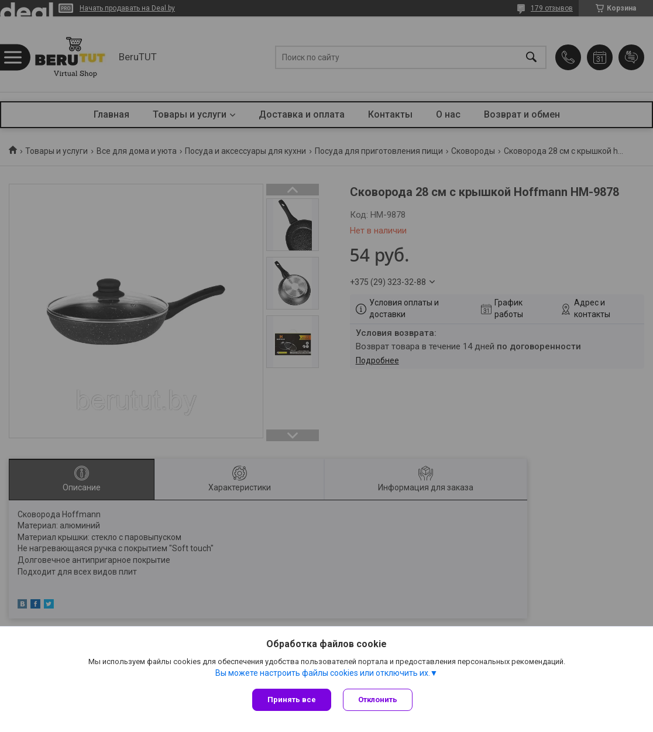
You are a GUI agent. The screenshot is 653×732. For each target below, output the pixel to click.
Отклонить (377, 699)
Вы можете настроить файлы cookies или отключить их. (322, 673)
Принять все (291, 699)
